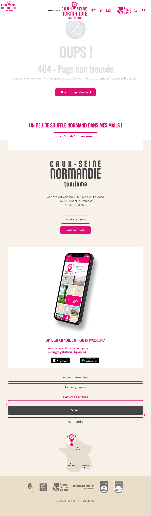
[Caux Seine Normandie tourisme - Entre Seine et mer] (8, 6)
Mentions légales (65, 501)
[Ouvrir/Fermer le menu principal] (54, 10)
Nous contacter (75, 230)
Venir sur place (75, 219)
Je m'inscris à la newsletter (75, 136)
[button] (135, 10)
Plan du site (88, 501)
